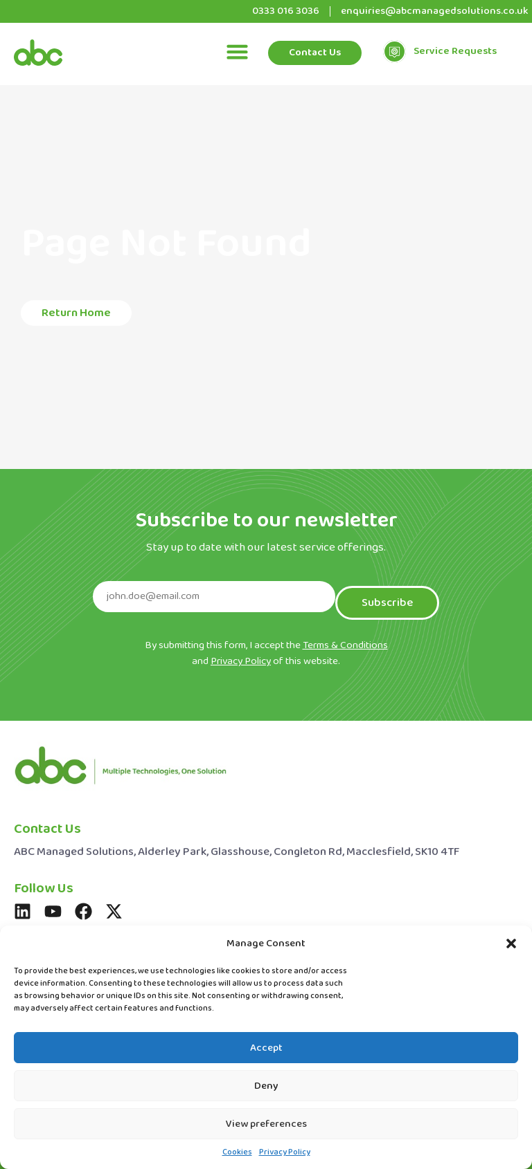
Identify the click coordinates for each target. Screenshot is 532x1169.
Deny (266, 1086)
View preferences (266, 1124)
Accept (266, 1048)
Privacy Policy (284, 1152)
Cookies (237, 1152)
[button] (511, 943)
